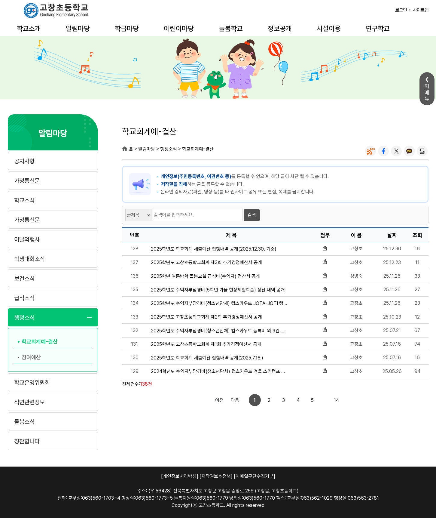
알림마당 (78, 28)
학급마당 (127, 28)
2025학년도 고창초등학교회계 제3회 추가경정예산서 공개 (206, 262)
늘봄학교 (231, 28)
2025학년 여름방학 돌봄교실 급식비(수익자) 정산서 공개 (205, 276)
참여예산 (31, 357)
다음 (331, 400)
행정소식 (24, 317)
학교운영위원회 (32, 382)
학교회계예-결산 (40, 341)
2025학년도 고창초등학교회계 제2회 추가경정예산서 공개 (206, 317)
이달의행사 (27, 239)
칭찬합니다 (27, 441)
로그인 (401, 10)
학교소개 (29, 28)
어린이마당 (179, 28)
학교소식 (24, 200)
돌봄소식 (24, 421)
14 (316, 400)
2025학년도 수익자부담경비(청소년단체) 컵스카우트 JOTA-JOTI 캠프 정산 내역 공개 (219, 303)
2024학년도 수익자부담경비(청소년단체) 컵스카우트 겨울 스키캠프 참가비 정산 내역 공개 (219, 371)
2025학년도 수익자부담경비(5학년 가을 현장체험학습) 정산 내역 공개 (218, 290)
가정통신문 (27, 180)
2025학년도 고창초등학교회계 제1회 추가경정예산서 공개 (206, 344)
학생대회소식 (29, 259)
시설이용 (329, 28)
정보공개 (280, 28)
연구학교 (378, 28)
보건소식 (24, 278)
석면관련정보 (29, 402)
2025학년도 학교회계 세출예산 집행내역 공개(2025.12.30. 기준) (213, 249)
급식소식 (24, 298)
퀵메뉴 (427, 92)
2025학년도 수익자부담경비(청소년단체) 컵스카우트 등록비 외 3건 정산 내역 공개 (219, 331)
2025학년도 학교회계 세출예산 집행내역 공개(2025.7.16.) (207, 358)
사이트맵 (420, 10)
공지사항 (24, 161)
